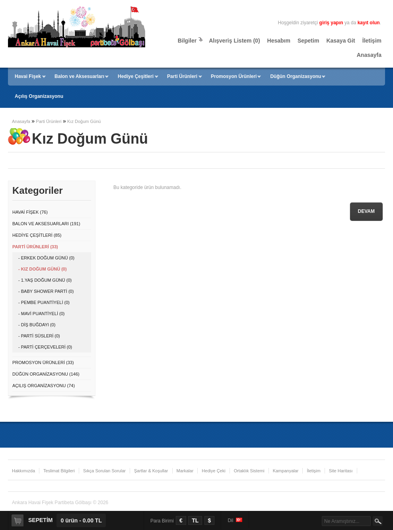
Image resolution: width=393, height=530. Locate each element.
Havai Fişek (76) (30, 212)
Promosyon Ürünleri (234, 76)
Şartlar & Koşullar (151, 470)
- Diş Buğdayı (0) (36, 324)
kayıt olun (369, 22)
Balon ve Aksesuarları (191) (46, 223)
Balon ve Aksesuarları (79, 76)
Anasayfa (369, 55)
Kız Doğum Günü (84, 121)
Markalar (185, 470)
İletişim (371, 40)
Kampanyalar (286, 470)
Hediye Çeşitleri (136, 76)
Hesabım (278, 40)
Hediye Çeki (213, 470)
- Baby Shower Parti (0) (46, 291)
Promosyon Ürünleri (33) (43, 362)
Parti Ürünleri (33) (35, 246)
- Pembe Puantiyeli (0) (44, 302)
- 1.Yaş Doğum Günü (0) (45, 280)
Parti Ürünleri (182, 76)
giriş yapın (331, 22)
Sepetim (308, 40)
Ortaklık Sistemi (249, 470)
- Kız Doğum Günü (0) (42, 269)
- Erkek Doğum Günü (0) (46, 257)
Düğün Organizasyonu (295, 76)
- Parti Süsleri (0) (39, 335)
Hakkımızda (23, 470)
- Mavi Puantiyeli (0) (41, 313)
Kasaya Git (340, 40)
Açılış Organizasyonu (39, 96)
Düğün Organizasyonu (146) (46, 374)
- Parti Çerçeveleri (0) (45, 347)
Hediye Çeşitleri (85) (36, 235)
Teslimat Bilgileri (59, 470)
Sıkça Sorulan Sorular (104, 470)
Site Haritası (341, 470)
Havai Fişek (28, 76)
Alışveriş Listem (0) (234, 40)
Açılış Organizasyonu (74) (43, 385)
